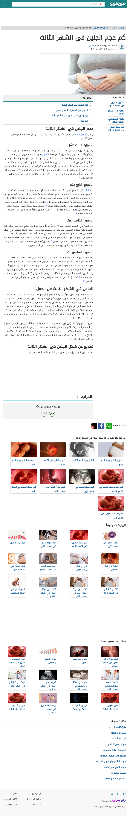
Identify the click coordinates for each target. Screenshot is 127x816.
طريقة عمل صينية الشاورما (113, 756)
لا (44, 413)
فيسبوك (101, 426)
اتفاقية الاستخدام (10, 799)
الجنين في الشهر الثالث (116, 112)
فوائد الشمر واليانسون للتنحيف (111, 761)
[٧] (26, 244)
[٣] (80, 177)
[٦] (52, 240)
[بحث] (101, 4)
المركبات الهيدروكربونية (114, 750)
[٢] (39, 173)
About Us (37, 805)
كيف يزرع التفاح (118, 733)
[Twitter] (118, 794)
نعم (52, 413)
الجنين (86, 190)
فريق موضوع (11, 805)
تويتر (94, 426)
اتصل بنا (13, 793)
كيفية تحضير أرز (118, 773)
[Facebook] (123, 794)
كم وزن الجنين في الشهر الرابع (116, 104)
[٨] (80, 276)
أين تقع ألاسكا (119, 738)
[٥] (77, 213)
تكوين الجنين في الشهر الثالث (116, 120)
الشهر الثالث (81, 134)
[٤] (46, 205)
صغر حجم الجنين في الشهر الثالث (116, 128)
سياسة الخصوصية (34, 799)
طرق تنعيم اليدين (117, 727)
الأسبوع (46, 154)
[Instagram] (112, 794)
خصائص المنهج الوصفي (114, 779)
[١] (37, 133)
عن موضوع (36, 793)
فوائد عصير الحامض (116, 744)
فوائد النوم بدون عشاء (115, 767)
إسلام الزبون (94, 45)
